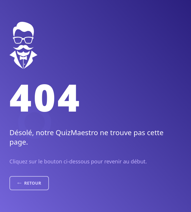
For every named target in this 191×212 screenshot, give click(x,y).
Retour (29, 183)
